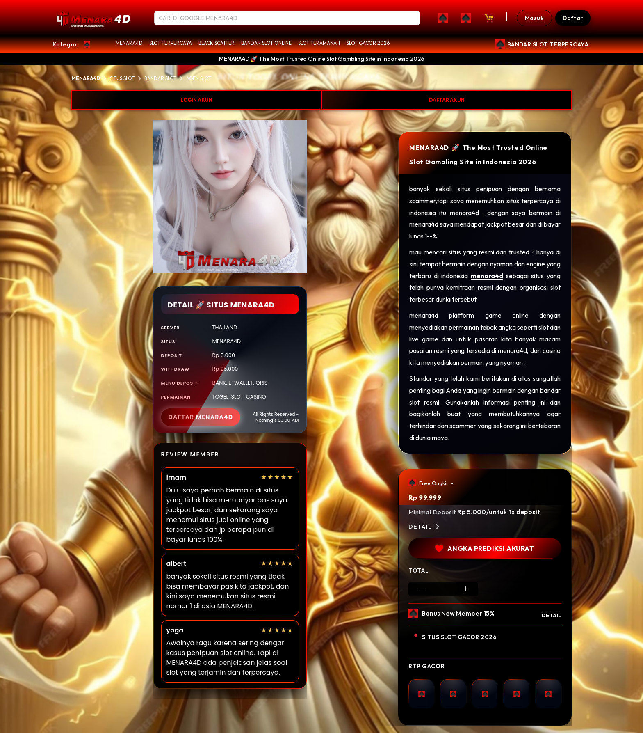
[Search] (410, 18)
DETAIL (551, 615)
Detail (425, 526)
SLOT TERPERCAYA (170, 43)
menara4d (487, 276)
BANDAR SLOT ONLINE (266, 43)
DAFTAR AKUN (447, 100)
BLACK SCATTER (216, 43)
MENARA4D (129, 43)
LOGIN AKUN (196, 100)
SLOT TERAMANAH (319, 43)
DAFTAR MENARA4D (201, 417)
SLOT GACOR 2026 (368, 43)
